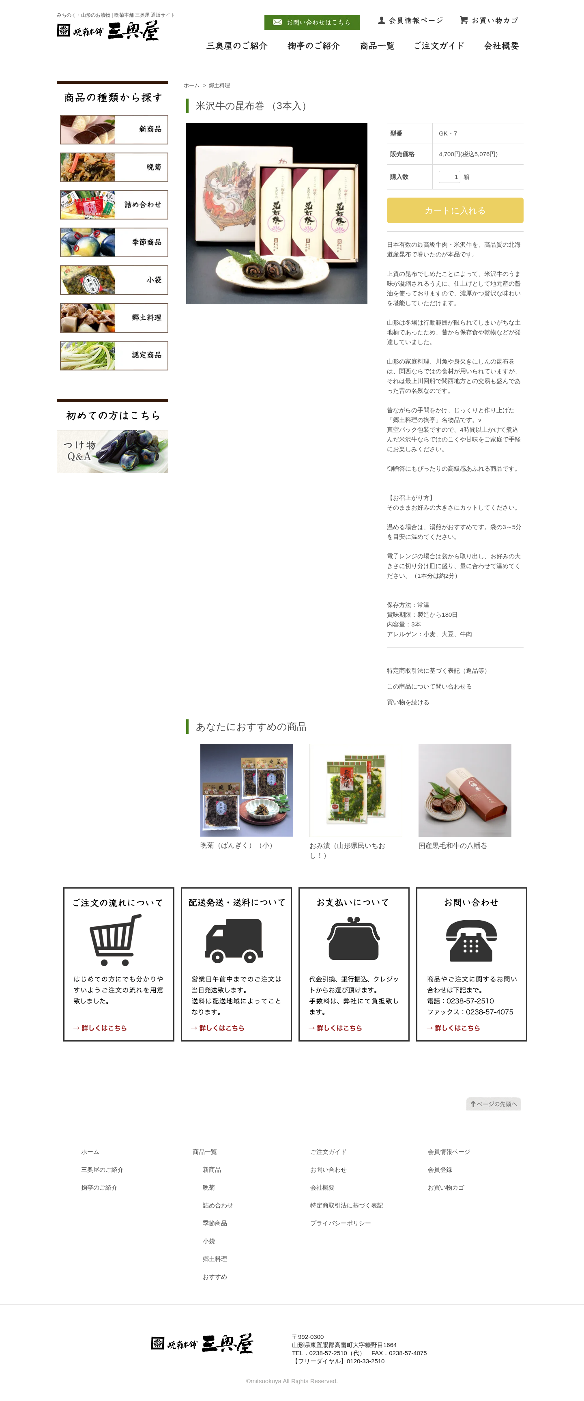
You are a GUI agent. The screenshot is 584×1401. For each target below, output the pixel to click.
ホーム (192, 85)
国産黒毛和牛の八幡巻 (453, 846)
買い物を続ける (408, 702)
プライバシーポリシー (340, 1223)
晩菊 (209, 1187)
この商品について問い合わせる (429, 686)
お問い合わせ (328, 1169)
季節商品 (215, 1223)
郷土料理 (219, 85)
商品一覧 (205, 1151)
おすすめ (215, 1276)
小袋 (209, 1240)
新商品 (212, 1169)
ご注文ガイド (328, 1151)
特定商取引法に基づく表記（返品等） (438, 670)
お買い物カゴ (446, 1187)
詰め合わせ (218, 1205)
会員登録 (440, 1169)
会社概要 (322, 1187)
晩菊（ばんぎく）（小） (238, 845)
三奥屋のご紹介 (102, 1169)
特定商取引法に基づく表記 (346, 1205)
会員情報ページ (449, 1151)
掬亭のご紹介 (99, 1187)
